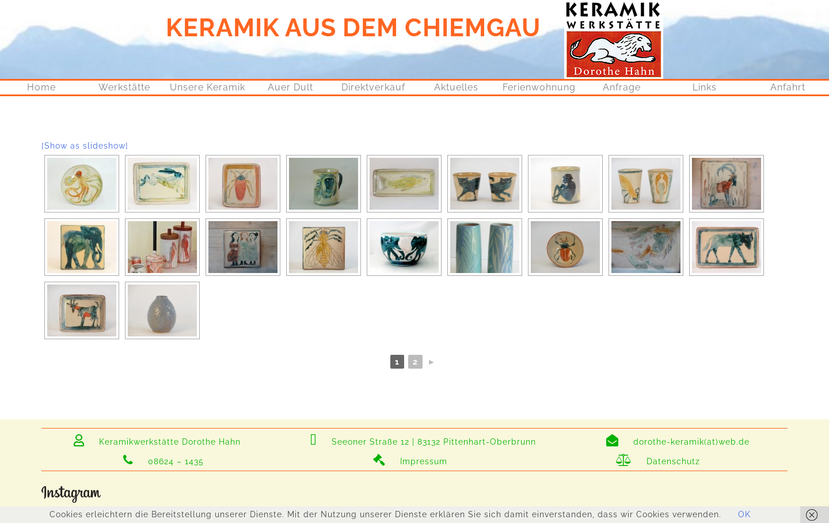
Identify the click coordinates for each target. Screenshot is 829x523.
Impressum (410, 461)
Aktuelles (456, 87)
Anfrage (622, 87)
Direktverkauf (373, 87)
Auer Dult (290, 87)
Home (41, 87)
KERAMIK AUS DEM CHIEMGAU (353, 27)
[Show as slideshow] (84, 145)
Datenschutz (658, 461)
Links (705, 87)
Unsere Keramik (207, 87)
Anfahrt (787, 87)
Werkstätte (124, 87)
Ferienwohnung (539, 87)
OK (744, 514)
